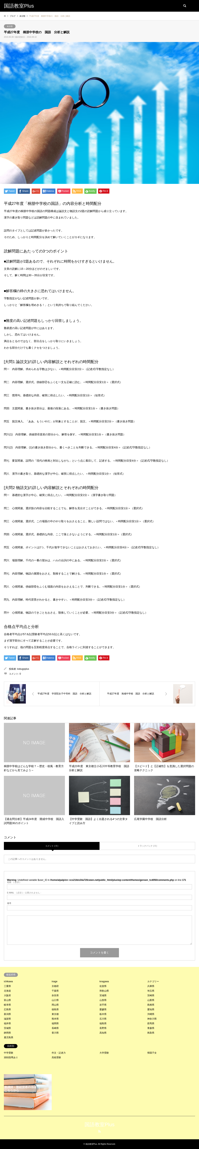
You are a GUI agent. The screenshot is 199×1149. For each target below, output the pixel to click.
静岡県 (7, 1032)
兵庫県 (150, 986)
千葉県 (55, 990)
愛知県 (150, 1009)
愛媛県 (103, 1009)
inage (54, 981)
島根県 (150, 1004)
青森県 (150, 1028)
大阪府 (7, 995)
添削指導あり (11, 1057)
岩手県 (103, 1004)
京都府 (55, 986)
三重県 (7, 986)
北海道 (7, 990)
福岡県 (55, 1023)
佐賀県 (103, 986)
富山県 (7, 1000)
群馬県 (150, 1023)
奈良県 (55, 995)
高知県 (103, 1032)
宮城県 (103, 995)
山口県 (55, 1000)
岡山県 (55, 1004)
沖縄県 (150, 1014)
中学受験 (8, 1052)
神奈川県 (152, 1018)
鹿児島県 (8, 1037)
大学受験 (104, 1052)
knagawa (104, 981)
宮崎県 (150, 995)
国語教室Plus (100, 1124)
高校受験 (56, 1057)
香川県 (55, 1032)
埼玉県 (150, 990)
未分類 (10, 26)
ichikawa (8, 981)
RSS (99, 1131)
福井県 (7, 1023)
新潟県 (7, 1014)
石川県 (103, 1018)
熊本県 (55, 1018)
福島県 (103, 1023)
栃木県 (103, 1014)
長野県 (103, 1028)
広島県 (7, 1009)
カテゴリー (153, 981)
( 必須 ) (13, 882)
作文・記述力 (59, 1052)
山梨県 (150, 1000)
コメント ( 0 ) (51, 846)
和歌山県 (104, 990)
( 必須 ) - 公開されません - (24, 893)
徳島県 (55, 1009)
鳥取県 (150, 1032)
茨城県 (7, 1028)
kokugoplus (23, 669)
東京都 (55, 1014)
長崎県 (55, 1028)
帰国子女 (152, 1052)
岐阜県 (7, 1004)
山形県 (103, 1000)
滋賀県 (7, 1018)
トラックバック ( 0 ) (147, 846)
